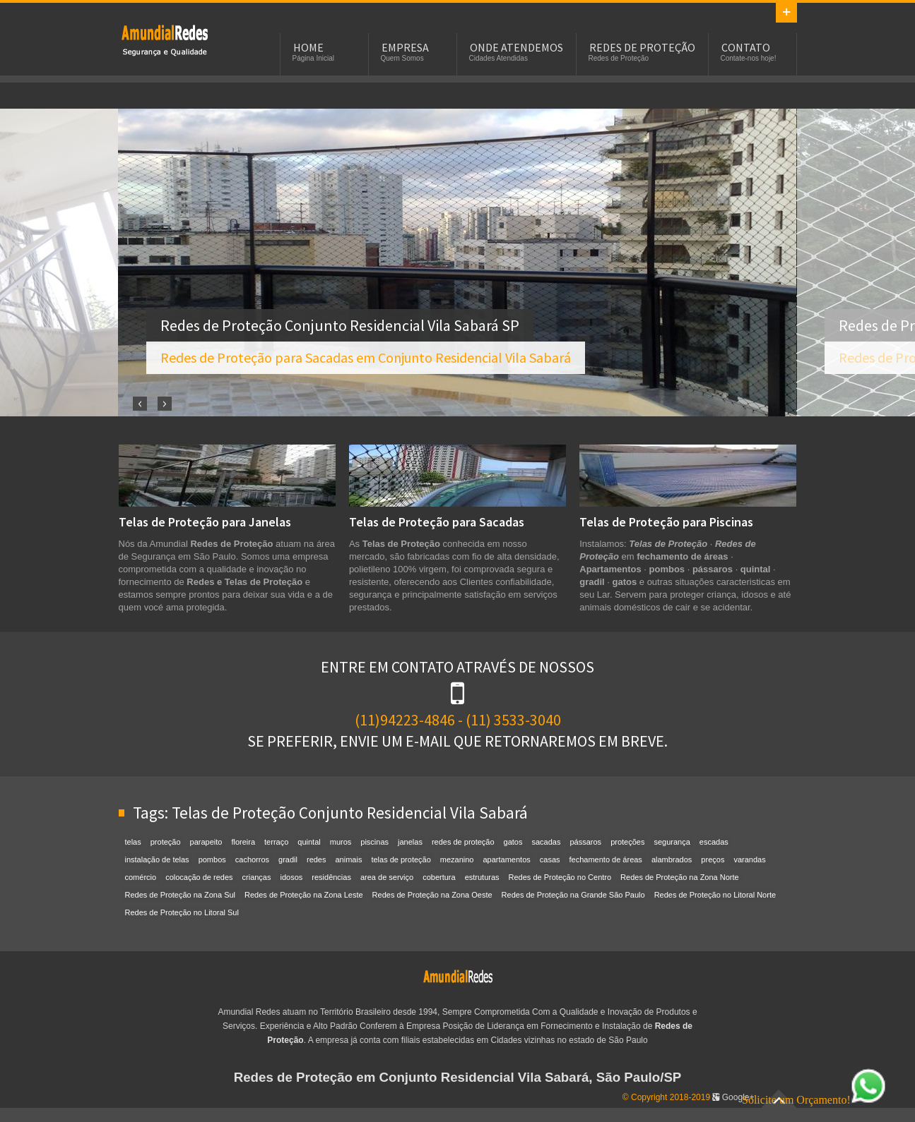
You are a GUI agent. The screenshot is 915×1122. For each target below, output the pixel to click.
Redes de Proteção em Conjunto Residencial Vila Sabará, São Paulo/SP (458, 1077)
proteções (627, 842)
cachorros (252, 859)
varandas (749, 859)
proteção (165, 842)
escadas (713, 842)
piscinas (374, 842)
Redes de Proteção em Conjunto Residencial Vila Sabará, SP (165, 39)
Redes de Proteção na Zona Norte (679, 877)
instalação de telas (157, 859)
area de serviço (386, 877)
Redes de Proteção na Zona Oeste (432, 895)
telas (133, 842)
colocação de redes (198, 877)
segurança (672, 842)
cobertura (439, 877)
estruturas (482, 877)
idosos (292, 877)
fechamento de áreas (605, 859)
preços (712, 859)
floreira (243, 842)
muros (341, 842)
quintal (308, 842)
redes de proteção (463, 842)
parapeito (206, 842)
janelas (410, 842)
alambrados (671, 859)
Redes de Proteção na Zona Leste (303, 895)
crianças (256, 877)
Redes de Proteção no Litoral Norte (715, 895)
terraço (276, 842)
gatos (513, 842)
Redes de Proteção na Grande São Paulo (573, 895)
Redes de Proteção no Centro (560, 877)
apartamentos (507, 859)
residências (331, 877)
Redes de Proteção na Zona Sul (180, 895)
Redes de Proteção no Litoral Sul (182, 912)
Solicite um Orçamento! (814, 1100)
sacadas (546, 842)
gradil (287, 859)
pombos (212, 859)
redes (316, 859)
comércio (141, 877)
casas (550, 859)
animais (349, 859)
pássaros (585, 842)
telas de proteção (400, 859)
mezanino (457, 859)
